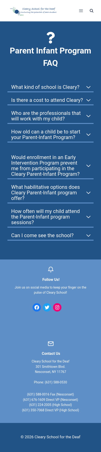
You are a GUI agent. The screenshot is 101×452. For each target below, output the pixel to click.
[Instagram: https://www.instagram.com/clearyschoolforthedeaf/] (57, 307)
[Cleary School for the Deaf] (33, 13)
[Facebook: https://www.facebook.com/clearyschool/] (37, 307)
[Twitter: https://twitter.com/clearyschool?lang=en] (47, 307)
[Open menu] (81, 10)
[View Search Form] (91, 11)
